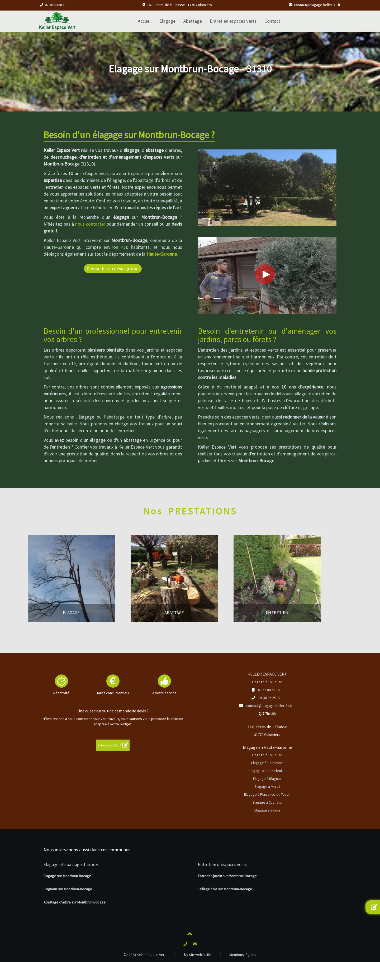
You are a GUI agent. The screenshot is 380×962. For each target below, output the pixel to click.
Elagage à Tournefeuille (267, 770)
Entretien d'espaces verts (222, 864)
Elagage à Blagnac (267, 778)
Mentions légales (242, 954)
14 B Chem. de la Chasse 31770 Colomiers (179, 4)
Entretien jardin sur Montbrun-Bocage (227, 875)
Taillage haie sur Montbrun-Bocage (225, 889)
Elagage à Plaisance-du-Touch (267, 794)
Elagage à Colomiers (267, 762)
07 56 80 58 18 (55, 4)
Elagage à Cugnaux (267, 802)
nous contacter (90, 224)
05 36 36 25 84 (269, 697)
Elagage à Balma (267, 810)
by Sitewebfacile (197, 954)
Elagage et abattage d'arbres (71, 864)
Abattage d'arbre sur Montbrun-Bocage (75, 902)
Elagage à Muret (267, 786)
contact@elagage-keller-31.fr (317, 4)
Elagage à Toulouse (267, 681)
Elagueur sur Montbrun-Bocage (68, 889)
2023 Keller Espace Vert (145, 954)
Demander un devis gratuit (113, 268)
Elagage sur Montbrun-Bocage (67, 875)
